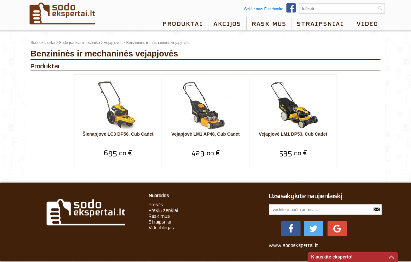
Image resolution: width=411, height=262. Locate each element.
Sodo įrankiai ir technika (79, 42)
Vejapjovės (113, 42)
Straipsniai (320, 24)
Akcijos (227, 24)
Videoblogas (161, 227)
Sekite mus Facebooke (271, 9)
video (367, 24)
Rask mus (269, 24)
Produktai (182, 24)
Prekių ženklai (163, 210)
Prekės (156, 204)
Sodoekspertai (43, 42)
